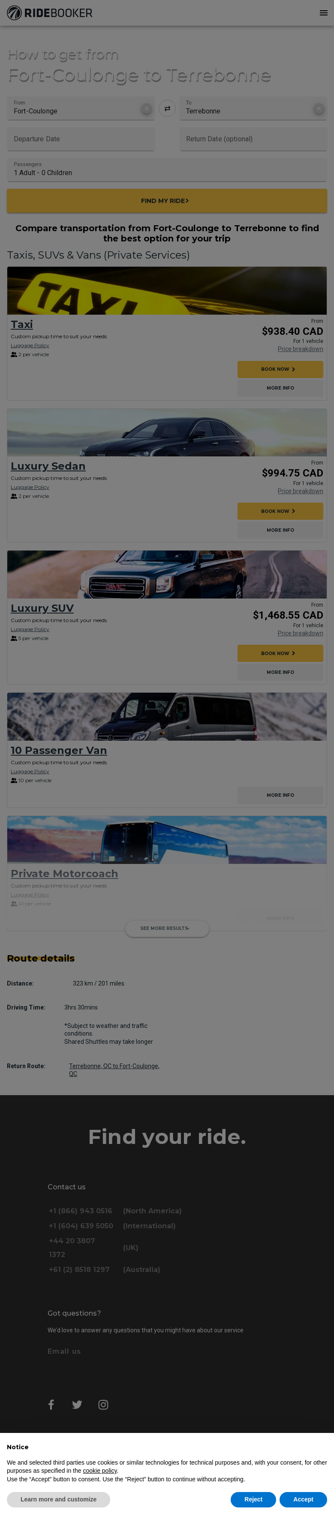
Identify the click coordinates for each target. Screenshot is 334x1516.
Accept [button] (303, 1499)
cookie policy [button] (100, 1470)
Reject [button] (253, 1499)
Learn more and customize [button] (58, 1499)
